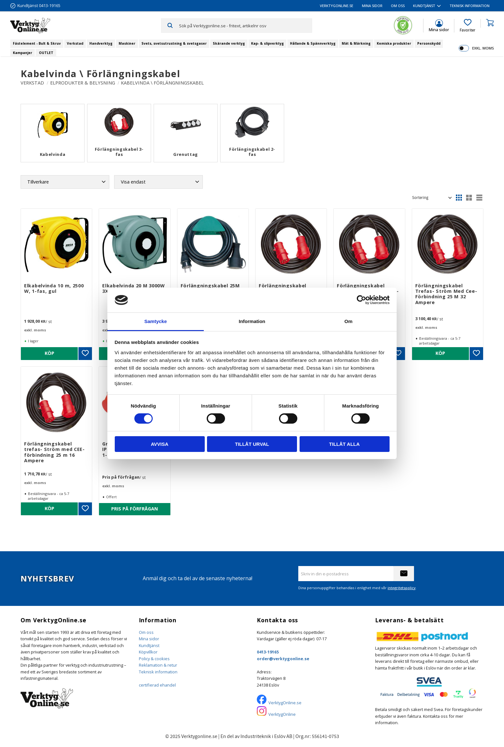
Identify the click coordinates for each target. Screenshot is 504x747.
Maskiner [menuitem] (127, 43)
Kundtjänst (149, 645)
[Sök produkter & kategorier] (245, 25)
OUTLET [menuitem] (46, 52)
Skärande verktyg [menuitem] (229, 43)
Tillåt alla (344, 444)
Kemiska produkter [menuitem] (394, 43)
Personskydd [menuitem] (428, 43)
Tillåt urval (252, 444)
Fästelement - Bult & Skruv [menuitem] (37, 43)
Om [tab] (348, 321)
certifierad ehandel (157, 685)
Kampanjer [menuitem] (22, 52)
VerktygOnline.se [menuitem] (336, 5)
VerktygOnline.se (285, 703)
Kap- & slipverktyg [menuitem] (267, 43)
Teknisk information (158, 672)
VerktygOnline (282, 714)
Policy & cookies (154, 659)
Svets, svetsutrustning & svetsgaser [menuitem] (174, 43)
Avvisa (159, 444)
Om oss (146, 632)
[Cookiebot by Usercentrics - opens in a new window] (361, 300)
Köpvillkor (148, 652)
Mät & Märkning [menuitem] (356, 43)
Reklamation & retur (158, 665)
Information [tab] (252, 321)
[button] (467, 25)
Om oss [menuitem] (398, 5)
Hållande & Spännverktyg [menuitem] (313, 43)
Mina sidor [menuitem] (372, 5)
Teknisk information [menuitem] (470, 5)
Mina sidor (149, 639)
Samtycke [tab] (155, 321)
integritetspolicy (402, 587)
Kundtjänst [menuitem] (424, 5)
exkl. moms (483, 48)
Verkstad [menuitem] (75, 43)
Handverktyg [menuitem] (101, 43)
